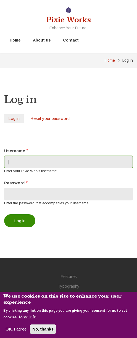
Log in (16, 119)
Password (14, 182)
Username (14, 150)
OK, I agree (16, 331)
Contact (71, 40)
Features (68, 276)
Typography (69, 286)
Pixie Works (68, 20)
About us (42, 40)
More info (27, 318)
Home (15, 40)
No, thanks (43, 331)
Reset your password (50, 118)
